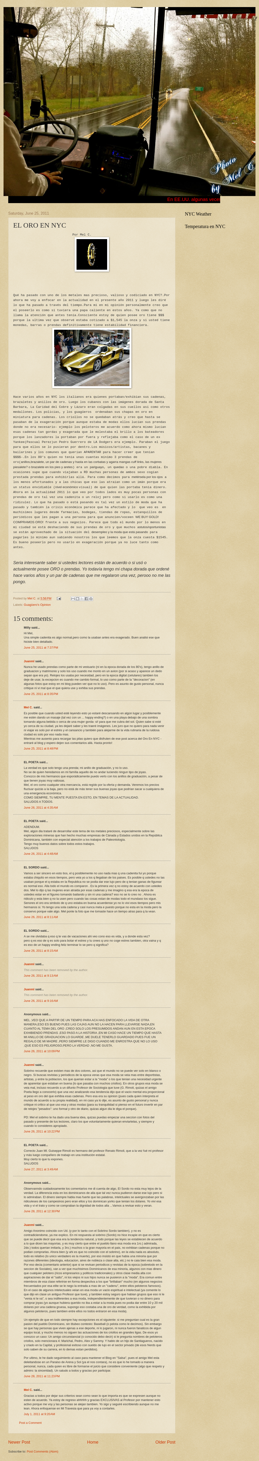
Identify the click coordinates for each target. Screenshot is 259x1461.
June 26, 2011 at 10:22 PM (42, 1131)
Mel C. (32, 598)
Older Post (165, 1442)
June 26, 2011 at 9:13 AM (41, 975)
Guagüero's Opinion (37, 604)
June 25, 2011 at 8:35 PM (41, 694)
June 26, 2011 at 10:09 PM (42, 1051)
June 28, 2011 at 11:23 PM (42, 1376)
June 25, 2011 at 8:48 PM (41, 748)
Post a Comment (30, 1423)
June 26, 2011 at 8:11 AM (41, 917)
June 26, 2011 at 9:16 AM (41, 1001)
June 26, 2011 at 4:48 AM (41, 853)
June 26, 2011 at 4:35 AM (41, 807)
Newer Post (19, 1442)
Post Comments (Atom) (42, 1451)
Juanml (29, 661)
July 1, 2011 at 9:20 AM (39, 1414)
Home (92, 1442)
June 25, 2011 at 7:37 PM (41, 647)
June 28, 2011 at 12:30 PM (42, 1211)
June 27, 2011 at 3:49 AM (41, 1169)
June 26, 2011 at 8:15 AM (41, 950)
